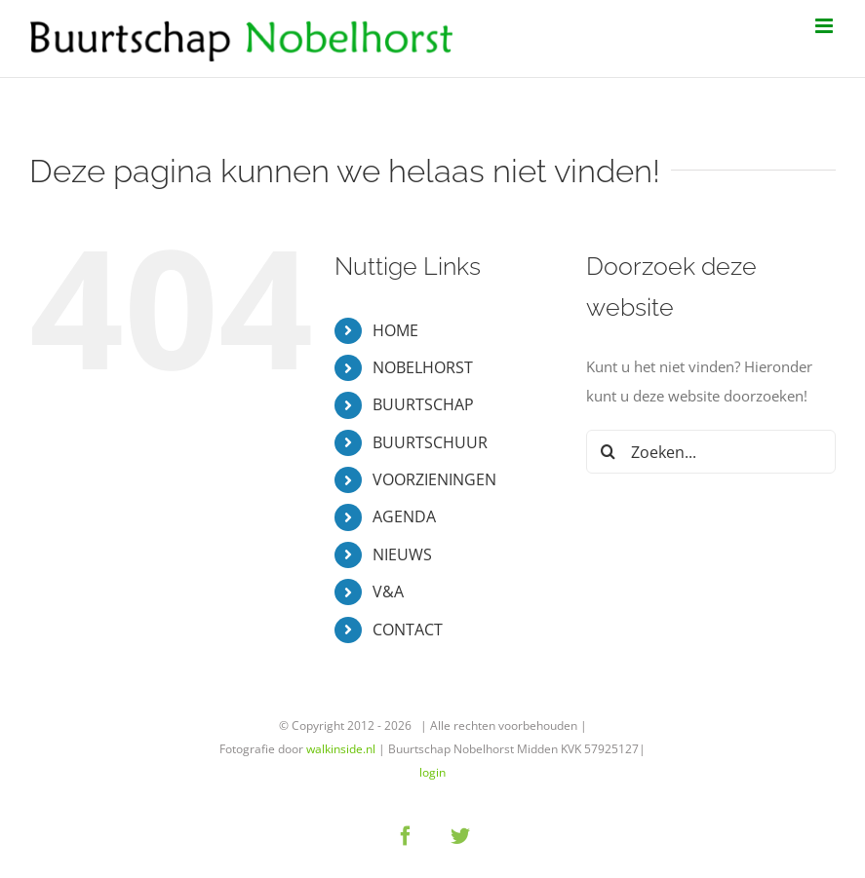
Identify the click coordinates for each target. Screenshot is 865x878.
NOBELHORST (423, 367)
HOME (395, 330)
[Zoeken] (608, 452)
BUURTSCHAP (423, 404)
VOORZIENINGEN (434, 479)
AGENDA (404, 516)
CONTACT (408, 629)
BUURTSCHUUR (430, 442)
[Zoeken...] (711, 452)
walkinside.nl (340, 749)
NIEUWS (402, 554)
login (432, 772)
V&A (388, 591)
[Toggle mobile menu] (825, 26)
